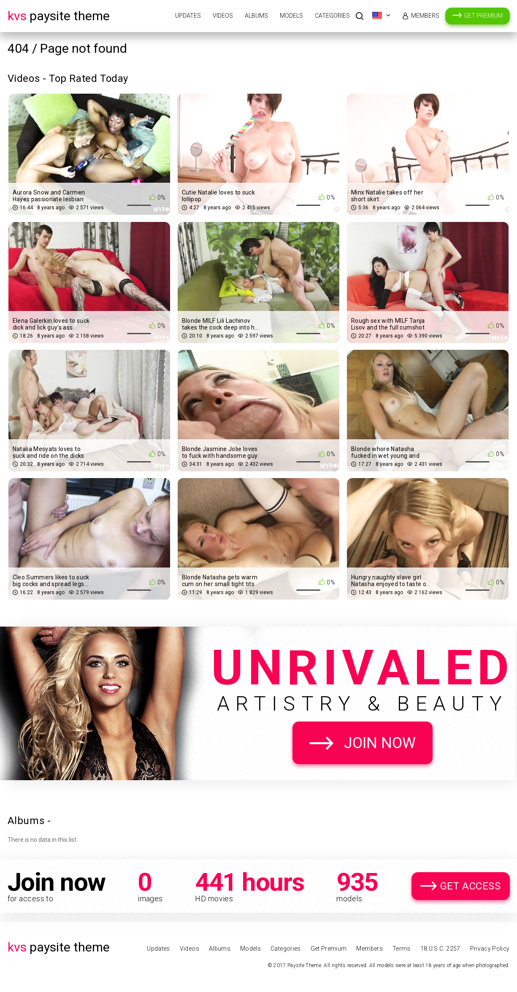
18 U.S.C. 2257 (440, 948)
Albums (256, 15)
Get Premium (483, 15)
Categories (332, 15)
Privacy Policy (490, 948)
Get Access (470, 886)
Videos (223, 15)
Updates (188, 15)
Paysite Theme (59, 15)
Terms (401, 948)
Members (425, 15)
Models (291, 15)
